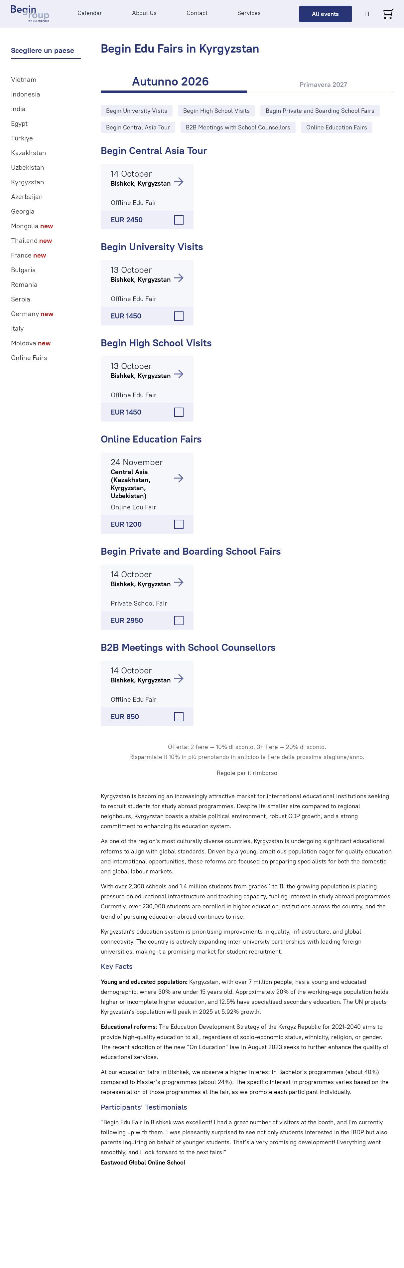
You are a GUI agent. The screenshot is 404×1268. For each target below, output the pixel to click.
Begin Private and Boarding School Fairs (191, 551)
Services (249, 13)
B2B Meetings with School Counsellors (188, 647)
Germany (32, 314)
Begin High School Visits (156, 342)
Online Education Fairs (151, 439)
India (18, 109)
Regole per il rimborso (247, 773)
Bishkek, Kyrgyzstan (141, 183)
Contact (197, 13)
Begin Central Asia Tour (154, 150)
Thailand (31, 241)
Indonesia (25, 94)
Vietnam (24, 80)
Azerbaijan (27, 197)
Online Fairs (29, 358)
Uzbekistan (27, 167)
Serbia (20, 299)
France (28, 255)
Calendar (89, 13)
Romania (24, 284)
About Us (144, 13)
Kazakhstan (28, 153)
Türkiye (22, 138)
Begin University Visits (152, 246)
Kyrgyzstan (27, 182)
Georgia (23, 211)
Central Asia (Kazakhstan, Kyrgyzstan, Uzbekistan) (131, 484)
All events (325, 14)
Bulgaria (23, 270)
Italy (17, 328)
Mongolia (32, 226)
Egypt (19, 123)
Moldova (31, 343)
